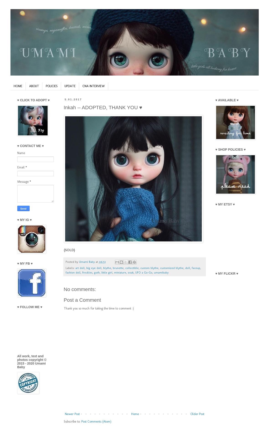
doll (187, 268)
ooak (131, 272)
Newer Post (72, 414)
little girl (107, 272)
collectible (132, 268)
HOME (18, 86)
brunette (118, 268)
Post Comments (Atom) (96, 421)
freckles (87, 272)
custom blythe (149, 268)
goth (97, 272)
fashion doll (73, 272)
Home (135, 414)
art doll (80, 268)
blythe (107, 268)
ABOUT (34, 86)
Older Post (197, 414)
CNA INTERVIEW (93, 86)
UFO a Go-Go (143, 272)
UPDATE (70, 86)
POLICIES (52, 86)
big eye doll (94, 268)
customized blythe (172, 268)
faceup (196, 268)
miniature (120, 272)
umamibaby (161, 272)
